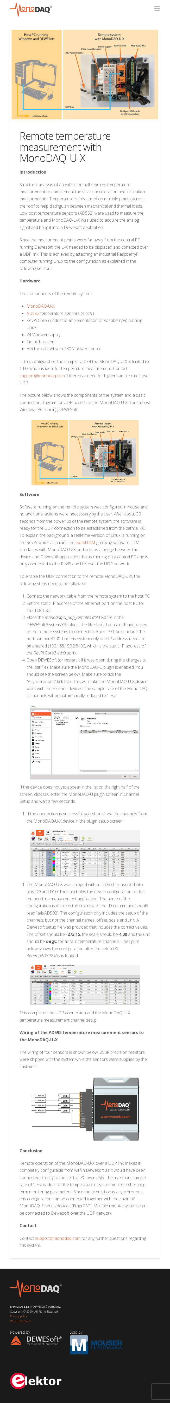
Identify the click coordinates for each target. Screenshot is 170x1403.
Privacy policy (18, 1316)
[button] (157, 8)
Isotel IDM (85, 542)
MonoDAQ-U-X (41, 306)
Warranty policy (20, 1321)
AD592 (33, 313)
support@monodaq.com (42, 376)
